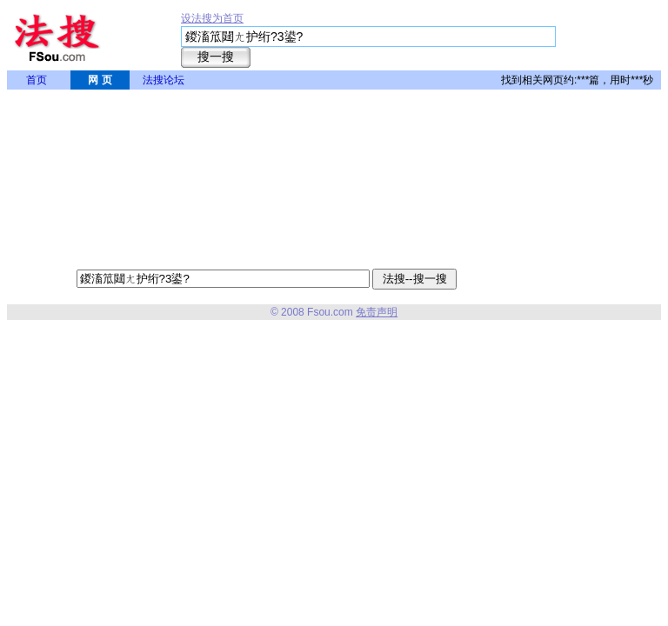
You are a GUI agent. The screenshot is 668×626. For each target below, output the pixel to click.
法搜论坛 (163, 80)
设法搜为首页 (212, 18)
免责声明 (376, 312)
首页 (36, 80)
